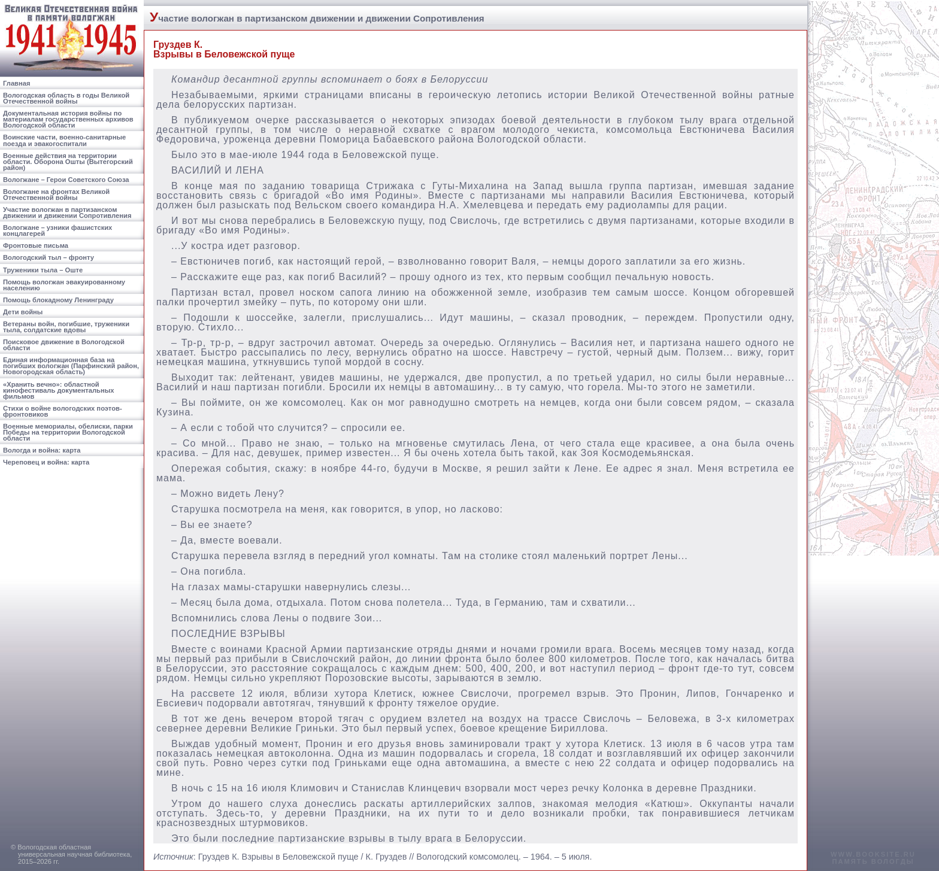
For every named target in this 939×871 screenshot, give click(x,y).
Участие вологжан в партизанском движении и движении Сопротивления (67, 212)
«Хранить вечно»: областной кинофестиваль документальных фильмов (58, 390)
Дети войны (23, 311)
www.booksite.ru (873, 854)
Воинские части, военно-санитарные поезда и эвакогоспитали (64, 140)
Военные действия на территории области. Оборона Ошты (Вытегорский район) (68, 161)
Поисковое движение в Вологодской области (64, 344)
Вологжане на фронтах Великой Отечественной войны (56, 194)
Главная (17, 83)
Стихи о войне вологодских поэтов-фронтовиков (62, 411)
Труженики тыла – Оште (43, 270)
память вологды (873, 861)
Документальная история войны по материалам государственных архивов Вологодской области (68, 119)
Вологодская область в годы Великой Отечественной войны (66, 98)
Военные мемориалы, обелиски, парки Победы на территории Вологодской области (68, 432)
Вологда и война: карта (42, 450)
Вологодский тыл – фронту (48, 257)
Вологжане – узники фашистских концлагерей (57, 230)
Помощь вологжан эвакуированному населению (64, 285)
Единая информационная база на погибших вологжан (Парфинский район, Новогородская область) (71, 365)
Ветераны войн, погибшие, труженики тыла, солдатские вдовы (66, 326)
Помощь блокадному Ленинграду (58, 300)
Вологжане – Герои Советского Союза (66, 179)
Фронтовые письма (35, 245)
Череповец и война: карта (46, 462)
